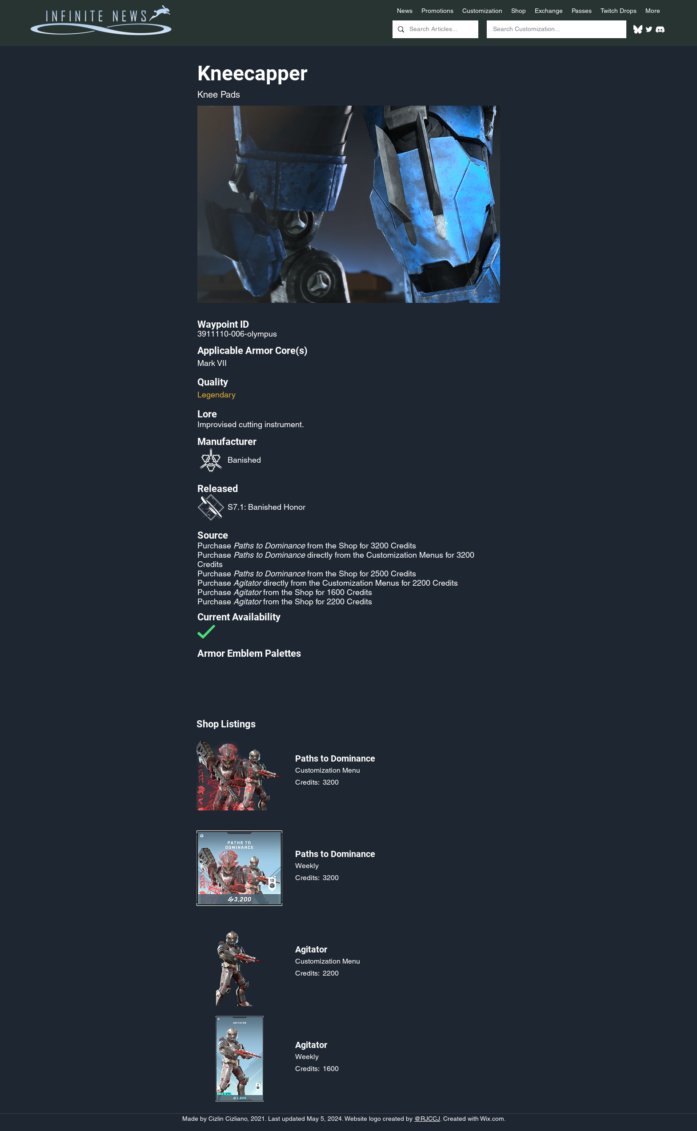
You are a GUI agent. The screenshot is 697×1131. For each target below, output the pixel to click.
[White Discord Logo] (660, 29)
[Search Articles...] (434, 29)
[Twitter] (649, 29)
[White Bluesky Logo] (637, 29)
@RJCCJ (427, 1118)
